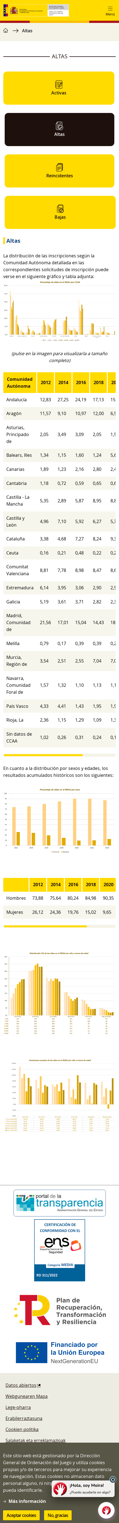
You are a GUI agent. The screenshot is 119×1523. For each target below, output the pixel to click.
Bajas (60, 212)
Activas (58, 88)
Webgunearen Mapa (27, 1396)
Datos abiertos (21, 1385)
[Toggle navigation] (110, 10)
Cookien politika (22, 1429)
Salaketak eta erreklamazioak (36, 1440)
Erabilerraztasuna (24, 1418)
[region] (59, 33)
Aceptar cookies (21, 1515)
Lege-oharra (18, 1407)
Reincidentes (59, 171)
